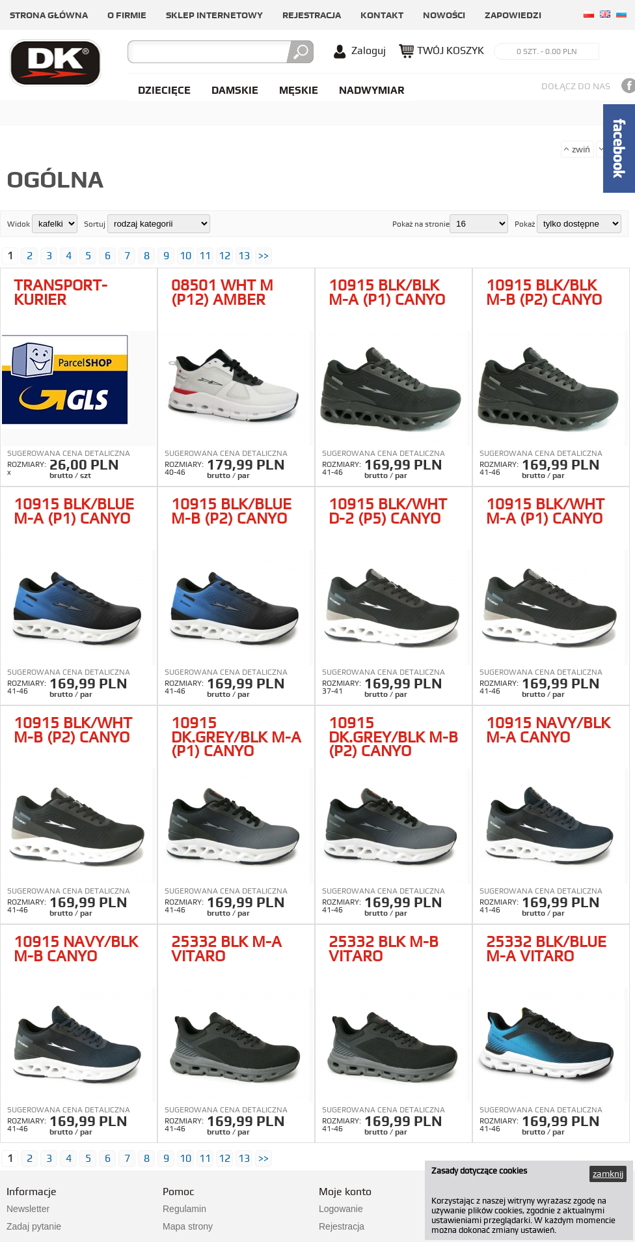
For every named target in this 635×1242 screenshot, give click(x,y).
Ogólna (55, 179)
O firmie (126, 15)
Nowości (444, 15)
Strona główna (49, 15)
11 (205, 255)
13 (244, 255)
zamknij (608, 1173)
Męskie (298, 90)
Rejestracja (311, 15)
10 (185, 255)
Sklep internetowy (214, 15)
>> (263, 255)
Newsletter (28, 1209)
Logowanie (341, 1209)
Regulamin (184, 1209)
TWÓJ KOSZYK (450, 50)
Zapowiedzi (513, 15)
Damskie (234, 90)
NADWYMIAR (372, 90)
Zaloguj (368, 50)
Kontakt (381, 15)
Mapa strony (188, 1226)
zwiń (581, 149)
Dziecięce (164, 90)
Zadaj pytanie (34, 1226)
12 (224, 255)
